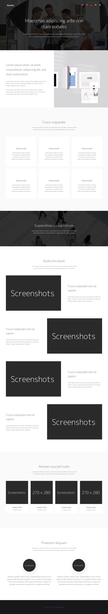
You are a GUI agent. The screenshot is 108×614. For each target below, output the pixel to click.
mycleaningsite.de (59, 607)
